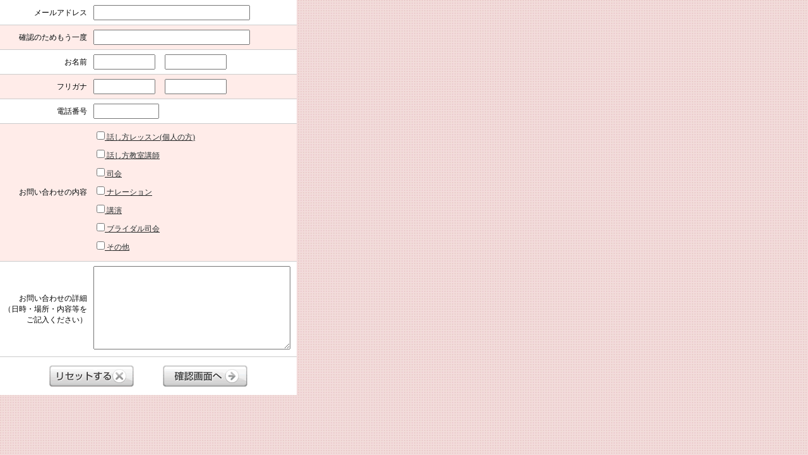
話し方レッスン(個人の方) (146, 136)
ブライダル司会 (128, 228)
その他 (113, 246)
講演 (109, 210)
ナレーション (124, 191)
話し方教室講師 (128, 155)
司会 (109, 173)
